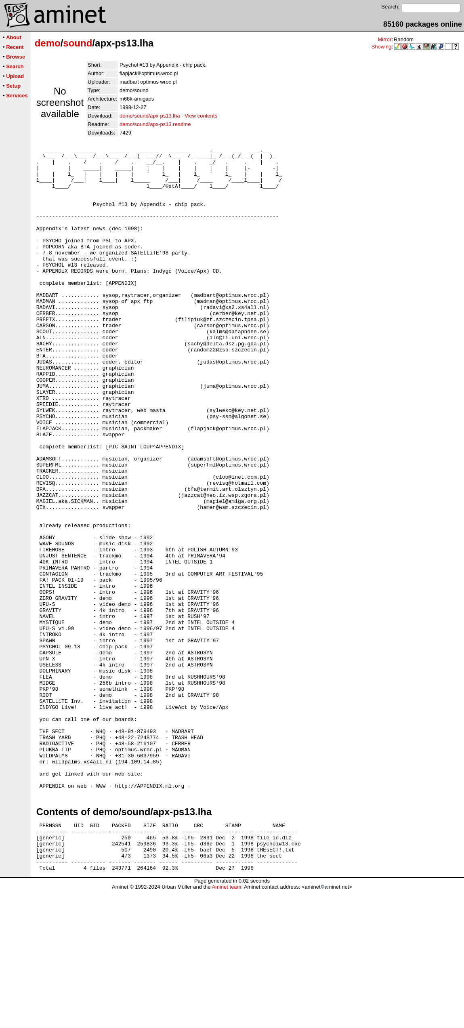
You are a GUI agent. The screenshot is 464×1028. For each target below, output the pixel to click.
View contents (201, 116)
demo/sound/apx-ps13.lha (150, 116)
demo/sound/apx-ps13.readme (155, 124)
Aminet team (226, 1025)
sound (77, 43)
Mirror (384, 39)
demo (48, 43)
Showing (382, 47)
